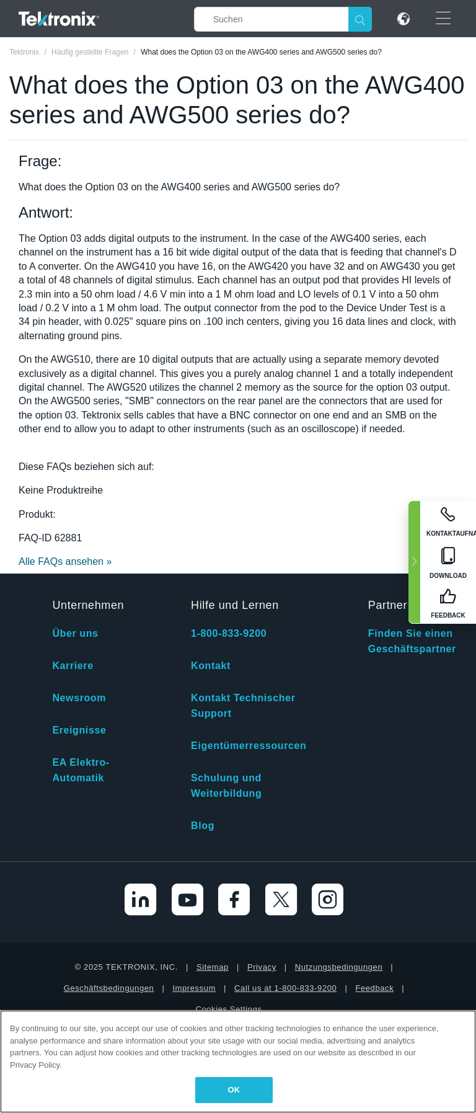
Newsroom (79, 698)
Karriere (72, 665)
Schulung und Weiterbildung (226, 786)
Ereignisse (79, 730)
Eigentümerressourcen (248, 745)
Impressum (194, 988)
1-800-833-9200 (229, 633)
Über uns (75, 633)
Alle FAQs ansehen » (65, 561)
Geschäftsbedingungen (109, 988)
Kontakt (211, 665)
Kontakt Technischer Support (243, 706)
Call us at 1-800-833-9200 (285, 988)
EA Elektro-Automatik (80, 770)
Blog (202, 825)
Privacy (261, 967)
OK (234, 1089)
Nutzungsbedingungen (339, 967)
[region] (238, 1061)
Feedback (374, 988)
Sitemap (212, 967)
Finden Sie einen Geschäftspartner (412, 641)
